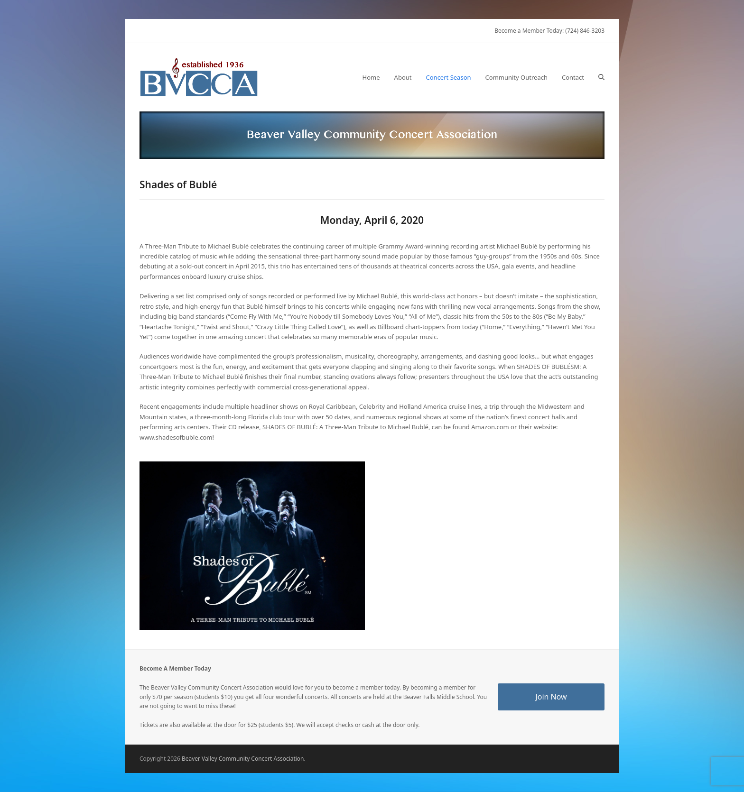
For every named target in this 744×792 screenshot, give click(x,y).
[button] (601, 77)
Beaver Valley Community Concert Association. (244, 759)
